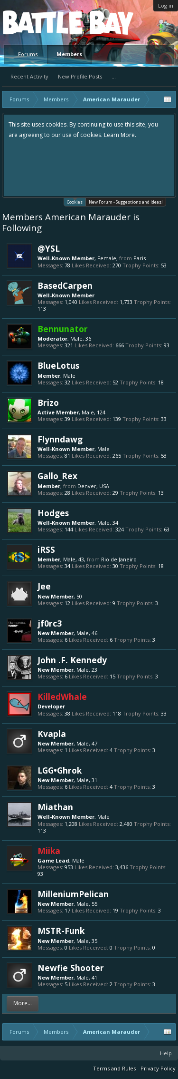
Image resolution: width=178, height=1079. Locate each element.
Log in (165, 5)
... (114, 76)
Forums (27, 54)
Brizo (48, 402)
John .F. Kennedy (72, 660)
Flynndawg (60, 439)
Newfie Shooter (70, 967)
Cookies (75, 201)
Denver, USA (93, 486)
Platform (37, 22)
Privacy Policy (158, 1068)
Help (166, 1053)
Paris (139, 258)
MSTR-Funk (60, 930)
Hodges (53, 513)
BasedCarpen (65, 285)
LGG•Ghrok (59, 770)
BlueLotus (58, 365)
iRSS (46, 549)
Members (69, 54)
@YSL (48, 248)
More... (22, 1003)
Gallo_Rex (57, 475)
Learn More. (120, 135)
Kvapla (51, 733)
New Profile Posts (80, 76)
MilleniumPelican (73, 894)
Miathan (55, 807)
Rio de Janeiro (119, 559)
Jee (44, 586)
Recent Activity (29, 76)
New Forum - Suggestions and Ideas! (126, 202)
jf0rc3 (49, 623)
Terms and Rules (114, 1068)
